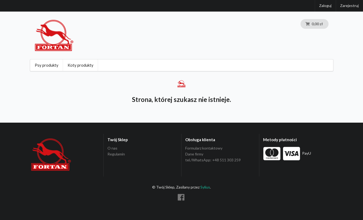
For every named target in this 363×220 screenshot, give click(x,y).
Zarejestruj (349, 5)
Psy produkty (46, 65)
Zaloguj (325, 5)
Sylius (205, 187)
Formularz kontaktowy (203, 148)
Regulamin (116, 154)
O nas (112, 148)
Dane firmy (194, 154)
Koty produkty (80, 65)
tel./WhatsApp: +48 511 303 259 (213, 160)
